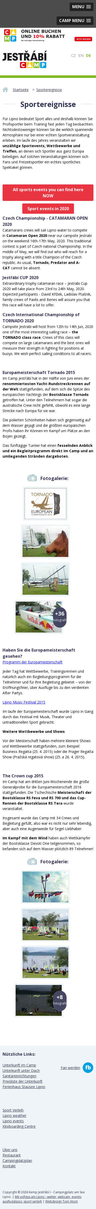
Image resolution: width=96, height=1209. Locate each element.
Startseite (21, 89)
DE (88, 55)
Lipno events (13, 1120)
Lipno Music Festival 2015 (24, 702)
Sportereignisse (49, 89)
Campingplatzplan (17, 1160)
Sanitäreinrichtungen (19, 1075)
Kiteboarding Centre (19, 1126)
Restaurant (12, 1155)
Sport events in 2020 (48, 208)
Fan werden (70, 1067)
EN (80, 55)
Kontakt (9, 1165)
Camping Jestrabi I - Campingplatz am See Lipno (25, 59)
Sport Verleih (13, 1110)
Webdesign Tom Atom (61, 1201)
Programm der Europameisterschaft (32, 662)
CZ (73, 55)
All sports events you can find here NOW (48, 193)
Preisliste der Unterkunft (22, 1081)
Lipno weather (14, 1115)
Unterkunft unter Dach (21, 1070)
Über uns (10, 1149)
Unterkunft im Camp (19, 1065)
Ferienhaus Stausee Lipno (24, 1086)
